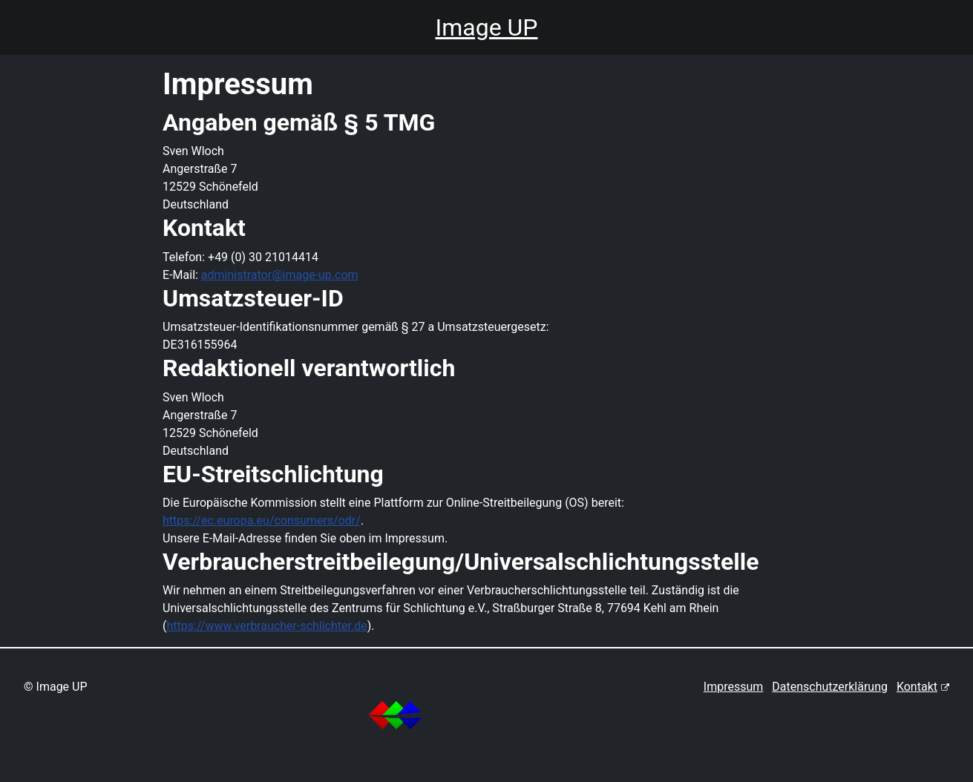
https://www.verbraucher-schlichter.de (267, 626)
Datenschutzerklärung (830, 687)
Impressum (734, 687)
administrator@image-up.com (279, 275)
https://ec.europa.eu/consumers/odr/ (262, 520)
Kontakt (923, 687)
